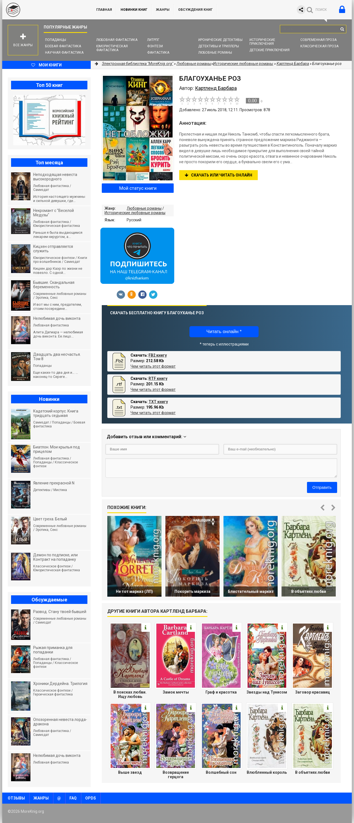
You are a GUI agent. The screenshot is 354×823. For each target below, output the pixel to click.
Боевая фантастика (63, 46)
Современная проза (318, 40)
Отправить (322, 487)
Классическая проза (319, 46)
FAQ (73, 798)
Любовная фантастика (116, 40)
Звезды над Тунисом (266, 692)
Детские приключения (269, 50)
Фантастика (158, 52)
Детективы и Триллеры (218, 46)
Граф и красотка (221, 692)
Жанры (163, 10)
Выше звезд (130, 772)
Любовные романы (215, 52)
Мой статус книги (138, 188)
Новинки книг (134, 10)
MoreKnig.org (43, 9)
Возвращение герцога (176, 774)
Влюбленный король (267, 772)
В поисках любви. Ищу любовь (130, 694)
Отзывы (16, 798)
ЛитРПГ (153, 40)
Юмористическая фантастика (112, 48)
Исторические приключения (262, 42)
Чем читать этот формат (153, 366)
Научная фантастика (64, 52)
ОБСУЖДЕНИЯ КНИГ (195, 10)
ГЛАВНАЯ (104, 10)
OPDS (90, 798)
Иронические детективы (220, 40)
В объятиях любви (312, 772)
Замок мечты (176, 692)
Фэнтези (155, 46)
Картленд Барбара (293, 63)
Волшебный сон (221, 772)
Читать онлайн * (223, 331)
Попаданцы (55, 40)
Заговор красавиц (312, 692)
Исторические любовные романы (135, 213)
